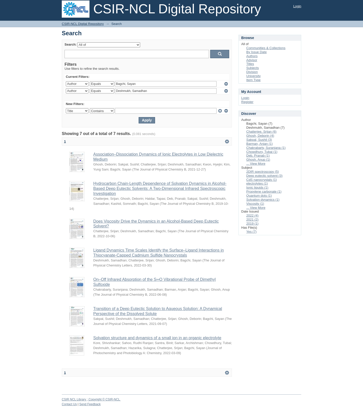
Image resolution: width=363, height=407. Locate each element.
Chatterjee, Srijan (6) (261, 131)
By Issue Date (256, 52)
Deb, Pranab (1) (258, 155)
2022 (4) (252, 215)
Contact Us (69, 404)
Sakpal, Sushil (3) (259, 140)
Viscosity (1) (255, 204)
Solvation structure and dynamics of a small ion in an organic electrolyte (157, 338)
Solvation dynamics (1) (263, 199)
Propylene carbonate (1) (263, 191)
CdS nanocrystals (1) (261, 180)
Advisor (251, 60)
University (253, 76)
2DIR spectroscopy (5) (262, 172)
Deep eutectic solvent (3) (264, 176)
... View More (255, 163)
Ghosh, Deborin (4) (260, 136)
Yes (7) (251, 231)
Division (252, 72)
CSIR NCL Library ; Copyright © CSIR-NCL (91, 399)
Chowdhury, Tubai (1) (261, 152)
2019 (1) (252, 223)
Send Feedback (90, 404)
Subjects (252, 68)
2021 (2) (252, 219)
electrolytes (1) (257, 183)
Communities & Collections (265, 48)
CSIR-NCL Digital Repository (83, 24)
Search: (71, 44)
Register (247, 102)
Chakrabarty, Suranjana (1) (266, 148)
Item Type (253, 80)
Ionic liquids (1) (257, 187)
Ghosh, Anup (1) (258, 159)
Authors (252, 56)
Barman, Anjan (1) (259, 144)
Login (297, 6)
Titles (250, 64)
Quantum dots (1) (259, 195)
